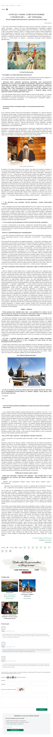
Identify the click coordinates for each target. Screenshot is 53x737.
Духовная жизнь (12, 5)
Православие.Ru (17, 673)
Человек (6, 5)
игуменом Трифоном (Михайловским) (42, 538)
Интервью (18, 5)
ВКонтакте (8, 677)
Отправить (42, 709)
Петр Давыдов (48, 23)
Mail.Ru (13, 677)
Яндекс (10, 677)
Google (15, 677)
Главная (2, 5)
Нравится (3, 9)
